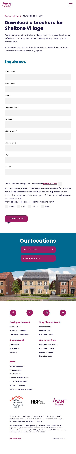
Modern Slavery (14, 416)
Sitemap (39, 421)
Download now (16, 218)
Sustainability (16, 348)
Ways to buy (15, 327)
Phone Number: (12, 107)
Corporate (14, 344)
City (7, 155)
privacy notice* (50, 184)
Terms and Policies (17, 366)
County (8, 166)
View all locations (31, 258)
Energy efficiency (46, 334)
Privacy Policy (15, 370)
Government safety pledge (54, 419)
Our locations (38, 249)
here (24, 432)
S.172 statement (38, 416)
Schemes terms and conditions (22, 389)
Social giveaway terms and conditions (21, 421)
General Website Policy (19, 378)
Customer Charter (46, 348)
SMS (45, 206)
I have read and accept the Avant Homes (31, 183)
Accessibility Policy (17, 385)
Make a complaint (46, 352)
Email (9, 206)
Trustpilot (8, 222)
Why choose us (45, 327)
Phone (33, 206)
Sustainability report (16, 419)
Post (21, 206)
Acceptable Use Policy (19, 381)
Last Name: (10, 84)
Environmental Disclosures (34, 419)
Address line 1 (11, 131)
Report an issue (45, 356)
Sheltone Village (12, 16)
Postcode (9, 119)
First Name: (10, 72)
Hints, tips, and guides (48, 344)
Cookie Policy (15, 374)
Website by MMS (15, 438)
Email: (8, 95)
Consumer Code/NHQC (19, 334)
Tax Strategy (26, 416)
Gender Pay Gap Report (54, 416)
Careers (13, 352)
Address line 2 (10, 143)
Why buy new (44, 330)
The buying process (18, 330)
